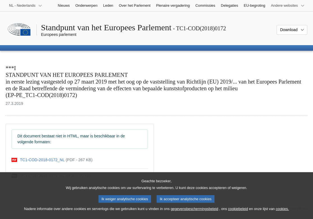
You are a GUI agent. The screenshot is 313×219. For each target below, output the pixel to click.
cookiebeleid (238, 212)
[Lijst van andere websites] (287, 5)
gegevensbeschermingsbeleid (194, 212)
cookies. (282, 212)
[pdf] (52, 160)
